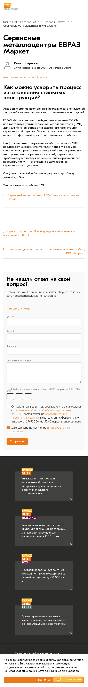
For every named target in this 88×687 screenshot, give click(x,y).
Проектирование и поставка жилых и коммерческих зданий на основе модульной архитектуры (44, 615)
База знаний (28, 22)
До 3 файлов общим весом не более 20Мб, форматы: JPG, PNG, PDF (43, 390)
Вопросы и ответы (55, 22)
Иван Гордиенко (26, 63)
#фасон (29, 77)
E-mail (10, 331)
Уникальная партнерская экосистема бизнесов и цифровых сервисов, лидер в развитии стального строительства (41, 483)
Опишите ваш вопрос (19, 360)
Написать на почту (19, 309)
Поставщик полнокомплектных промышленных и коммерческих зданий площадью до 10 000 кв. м (43, 572)
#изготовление (12, 77)
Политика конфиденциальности (37, 653)
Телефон (12, 346)
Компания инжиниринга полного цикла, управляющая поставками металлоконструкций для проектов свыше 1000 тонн (44, 527)
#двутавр (42, 77)
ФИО (10, 317)
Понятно (44, 680)
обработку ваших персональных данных (39, 415)
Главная (8, 22)
